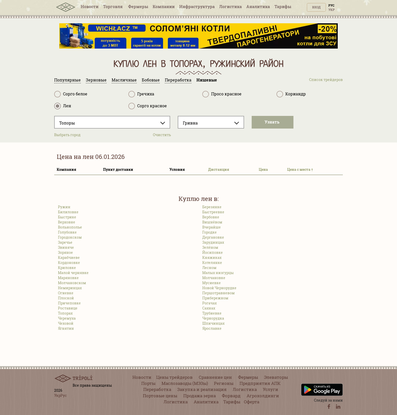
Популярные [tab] (67, 79)
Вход (316, 7)
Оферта (251, 402)
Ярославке (212, 328)
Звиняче (66, 247)
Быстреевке (213, 212)
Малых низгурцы (218, 272)
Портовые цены (160, 396)
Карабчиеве (69, 257)
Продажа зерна (199, 396)
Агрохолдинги (263, 396)
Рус (331, 5)
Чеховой (65, 323)
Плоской (66, 298)
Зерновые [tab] (96, 79)
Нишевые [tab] (206, 79)
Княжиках (212, 257)
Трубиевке (212, 313)
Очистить (162, 134)
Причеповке (69, 303)
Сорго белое (70, 94)
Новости (89, 6)
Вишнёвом (212, 222)
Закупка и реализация (202, 389)
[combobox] (112, 122)
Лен (62, 106)
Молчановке (213, 277)
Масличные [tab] (124, 79)
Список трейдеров (326, 79)
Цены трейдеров (174, 377)
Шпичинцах (213, 323)
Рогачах (209, 303)
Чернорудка (213, 318)
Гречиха (141, 94)
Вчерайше (211, 227)
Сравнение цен (215, 377)
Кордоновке (69, 262)
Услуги (270, 389)
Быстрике (67, 217)
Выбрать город (67, 134)
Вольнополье (70, 227)
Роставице (67, 308)
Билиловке (68, 212)
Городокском (70, 237)
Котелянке (212, 262)
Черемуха (67, 318)
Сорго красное (147, 106)
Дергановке (213, 237)
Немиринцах (70, 287)
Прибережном (215, 298)
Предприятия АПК (260, 383)
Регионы (223, 383)
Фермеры (138, 6)
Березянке (212, 206)
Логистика (230, 6)
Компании (164, 6)
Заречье (65, 242)
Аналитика (258, 6)
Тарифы (282, 6)
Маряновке (68, 277)
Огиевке (65, 292)
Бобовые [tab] (151, 79)
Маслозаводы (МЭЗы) (185, 383)
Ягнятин (66, 328)
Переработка (157, 389)
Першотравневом (218, 292)
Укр (331, 10)
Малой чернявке (73, 272)
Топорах (65, 313)
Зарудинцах (213, 242)
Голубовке (67, 232)
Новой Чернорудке (219, 287)
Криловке (67, 267)
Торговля (113, 6)
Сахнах (208, 308)
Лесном (209, 267)
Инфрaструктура (197, 6)
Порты (148, 383)
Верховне (66, 222)
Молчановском (72, 282)
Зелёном (210, 247)
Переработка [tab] (178, 79)
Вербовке (210, 217)
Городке (209, 232)
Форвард (231, 396)
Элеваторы (276, 377)
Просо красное (222, 94)
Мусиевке (211, 282)
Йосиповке (212, 252)
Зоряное (65, 252)
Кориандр (291, 94)
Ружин (64, 206)
